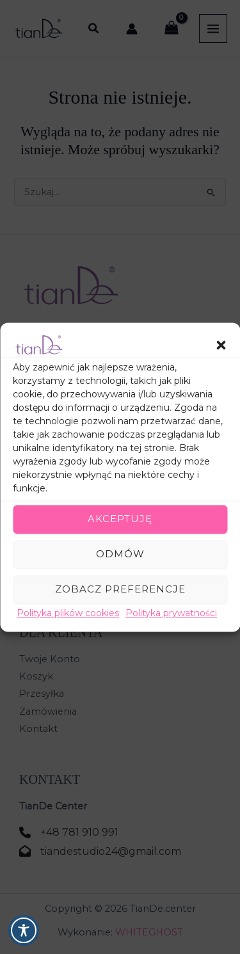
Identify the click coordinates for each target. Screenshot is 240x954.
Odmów (120, 554)
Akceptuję (120, 519)
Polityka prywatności (171, 613)
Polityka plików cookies (68, 613)
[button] (220, 344)
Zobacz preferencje (120, 589)
